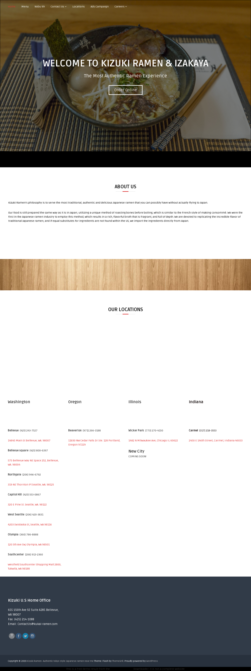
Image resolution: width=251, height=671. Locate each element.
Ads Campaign (100, 6)
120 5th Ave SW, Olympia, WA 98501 (29, 544)
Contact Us (57, 6)
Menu (25, 6)
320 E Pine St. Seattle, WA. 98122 (27, 504)
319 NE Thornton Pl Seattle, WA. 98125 (31, 484)
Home (11, 6)
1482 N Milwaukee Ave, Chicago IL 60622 (153, 440)
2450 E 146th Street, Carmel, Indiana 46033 (216, 440)
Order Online (125, 90)
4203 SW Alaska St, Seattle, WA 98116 (30, 524)
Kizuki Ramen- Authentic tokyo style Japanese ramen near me (60, 661)
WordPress (152, 661)
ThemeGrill (117, 661)
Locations (78, 6)
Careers (120, 6)
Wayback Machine (121, 669)
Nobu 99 (40, 6)
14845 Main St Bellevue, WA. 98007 (29, 440)
